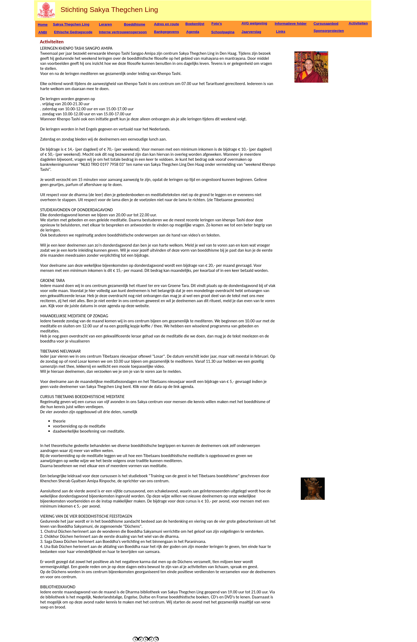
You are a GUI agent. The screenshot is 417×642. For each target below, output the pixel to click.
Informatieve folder (291, 24)
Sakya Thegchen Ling (71, 24)
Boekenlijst (194, 24)
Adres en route (166, 24)
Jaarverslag (251, 32)
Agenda (192, 32)
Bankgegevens (166, 32)
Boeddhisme (134, 24)
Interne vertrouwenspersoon (123, 32)
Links (280, 31)
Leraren (105, 24)
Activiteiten (358, 23)
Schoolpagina (222, 32)
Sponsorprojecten (329, 31)
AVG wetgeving (254, 23)
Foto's (216, 24)
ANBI (42, 32)
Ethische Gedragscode (73, 32)
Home (43, 25)
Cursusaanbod (326, 24)
